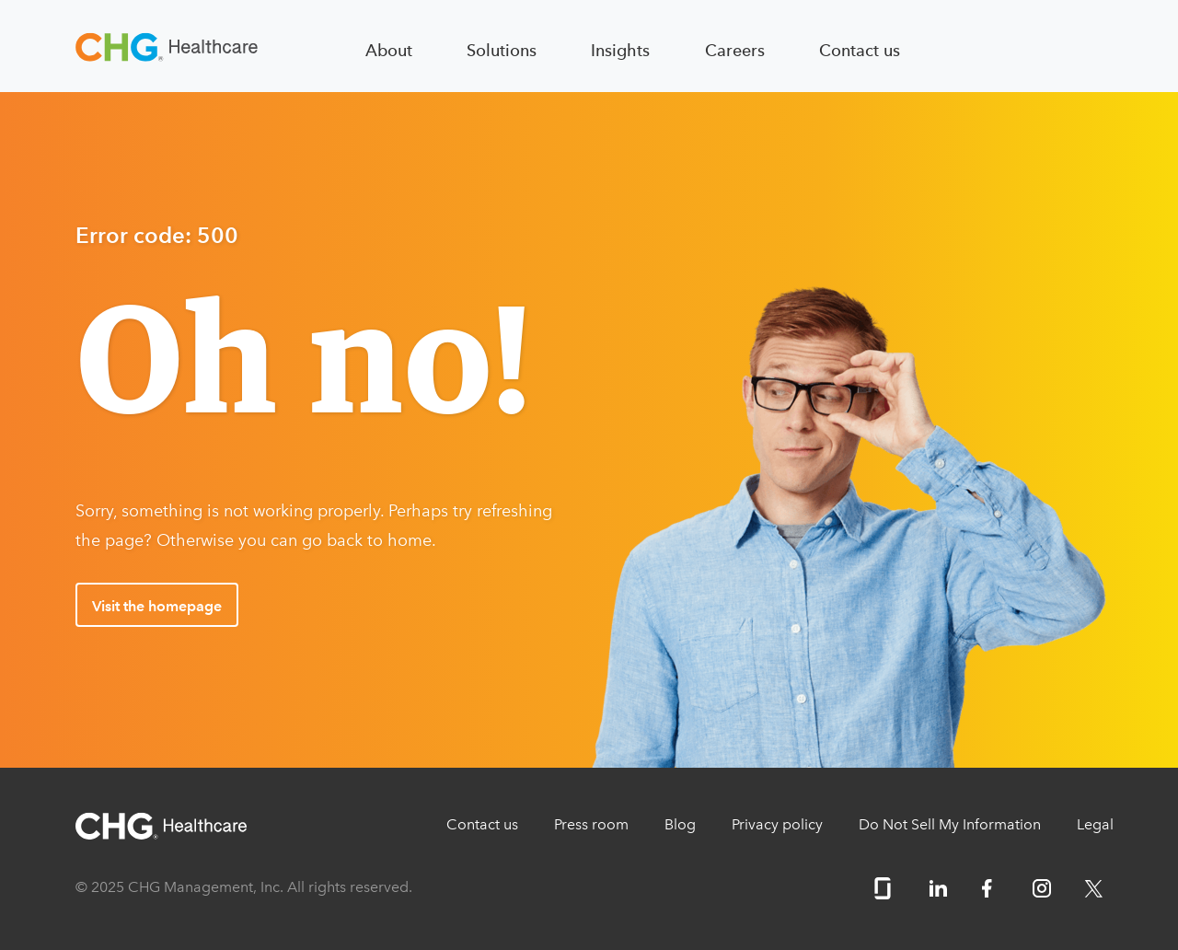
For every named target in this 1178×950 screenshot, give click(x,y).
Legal (1095, 824)
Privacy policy (777, 824)
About (388, 50)
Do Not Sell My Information (950, 824)
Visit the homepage (157, 606)
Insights (620, 50)
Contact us (859, 50)
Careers (735, 50)
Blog (680, 824)
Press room (591, 824)
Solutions (502, 50)
